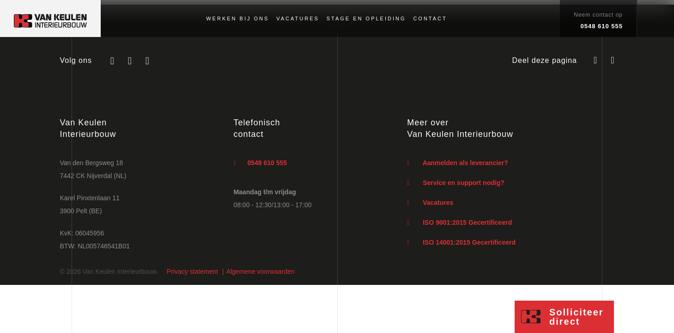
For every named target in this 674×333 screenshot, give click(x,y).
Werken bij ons (237, 18)
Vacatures (297, 18)
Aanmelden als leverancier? (457, 162)
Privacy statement (192, 271)
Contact (430, 18)
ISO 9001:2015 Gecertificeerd (459, 222)
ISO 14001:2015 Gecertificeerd (461, 242)
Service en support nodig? (455, 182)
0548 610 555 (260, 162)
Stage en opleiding (366, 18)
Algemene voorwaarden (260, 271)
